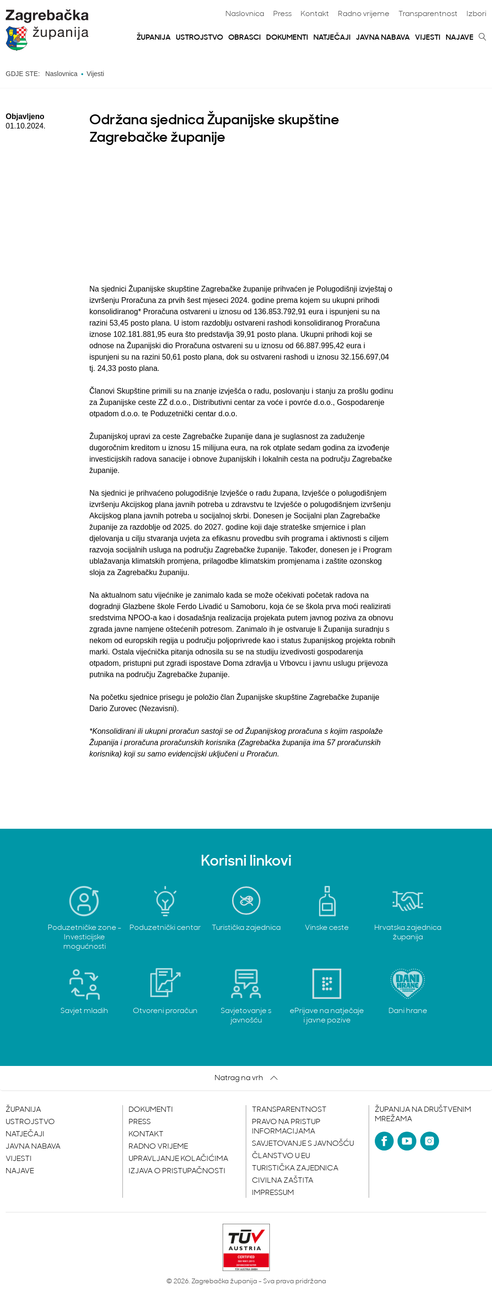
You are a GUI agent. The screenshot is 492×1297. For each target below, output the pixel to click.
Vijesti (427, 38)
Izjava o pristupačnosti (177, 1171)
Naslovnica (244, 14)
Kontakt (315, 14)
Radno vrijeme (363, 14)
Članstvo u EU (281, 1156)
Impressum (273, 1193)
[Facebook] (384, 1141)
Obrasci (244, 38)
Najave (460, 38)
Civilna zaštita (282, 1181)
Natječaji (332, 38)
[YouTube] (406, 1141)
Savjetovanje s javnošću (303, 1144)
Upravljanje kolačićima (178, 1159)
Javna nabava (383, 38)
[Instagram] (429, 1141)
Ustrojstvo (199, 38)
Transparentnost (427, 14)
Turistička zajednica (295, 1168)
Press (282, 14)
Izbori (476, 14)
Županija (154, 38)
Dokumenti (287, 38)
